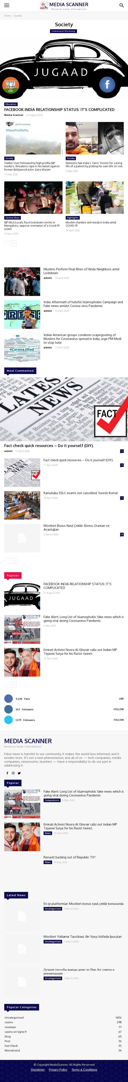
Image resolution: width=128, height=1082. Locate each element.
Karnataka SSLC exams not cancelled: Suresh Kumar (81, 493)
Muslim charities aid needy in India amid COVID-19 (91, 224)
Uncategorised (53, 908)
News (48, 833)
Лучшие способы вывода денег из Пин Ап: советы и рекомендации (79, 971)
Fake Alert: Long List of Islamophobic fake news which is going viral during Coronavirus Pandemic (84, 619)
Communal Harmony (63, 31)
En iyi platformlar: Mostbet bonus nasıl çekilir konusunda (84, 904)
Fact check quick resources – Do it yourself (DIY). (49, 445)
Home (7, 15)
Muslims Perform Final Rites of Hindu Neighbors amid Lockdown (81, 271)
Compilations (52, 800)
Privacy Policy (58, 1069)
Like (121, 698)
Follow (119, 709)
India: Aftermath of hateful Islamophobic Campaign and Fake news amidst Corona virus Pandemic (83, 304)
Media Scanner (13, 114)
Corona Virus (13, 217)
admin (8, 451)
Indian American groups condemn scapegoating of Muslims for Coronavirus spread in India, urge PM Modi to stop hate (82, 339)
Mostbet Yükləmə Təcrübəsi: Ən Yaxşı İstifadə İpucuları (83, 937)
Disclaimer (38, 1069)
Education (11, 104)
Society (9, 158)
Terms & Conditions (84, 1069)
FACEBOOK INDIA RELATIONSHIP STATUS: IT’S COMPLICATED (59, 109)
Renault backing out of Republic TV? (69, 857)
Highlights (72, 217)
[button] (122, 6)
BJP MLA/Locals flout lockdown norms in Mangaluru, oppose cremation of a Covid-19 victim (31, 226)
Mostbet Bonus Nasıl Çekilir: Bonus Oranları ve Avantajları (77, 527)
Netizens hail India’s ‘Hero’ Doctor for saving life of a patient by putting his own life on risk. (94, 164)
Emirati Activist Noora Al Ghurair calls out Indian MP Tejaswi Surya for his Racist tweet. (80, 652)
